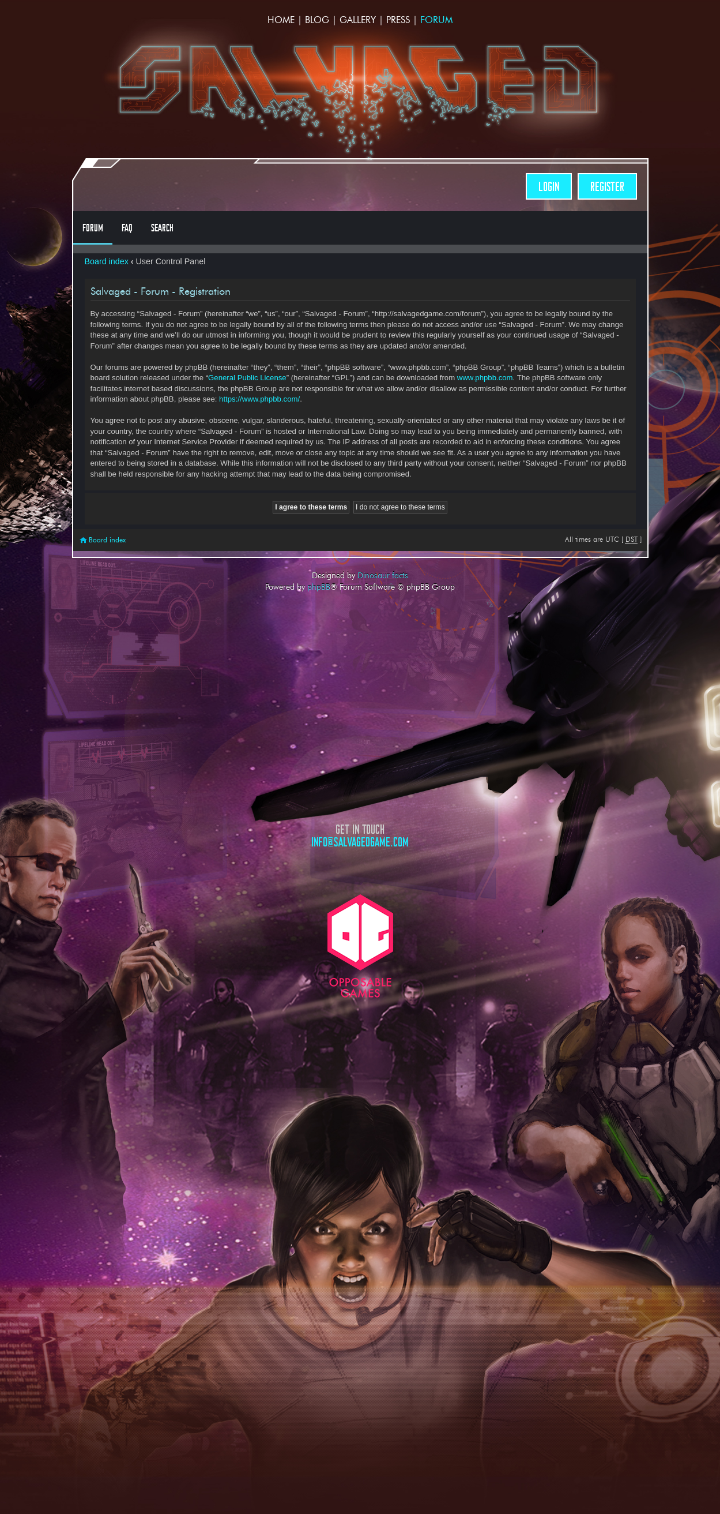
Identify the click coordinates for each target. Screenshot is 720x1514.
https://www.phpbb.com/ (259, 399)
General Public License (247, 377)
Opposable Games (360, 946)
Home (281, 19)
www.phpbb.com (485, 377)
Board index (107, 261)
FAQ (127, 228)
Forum (436, 19)
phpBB (318, 587)
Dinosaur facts (382, 575)
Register (607, 186)
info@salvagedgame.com (360, 842)
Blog (317, 19)
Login (548, 186)
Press (398, 19)
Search (162, 228)
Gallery (358, 19)
